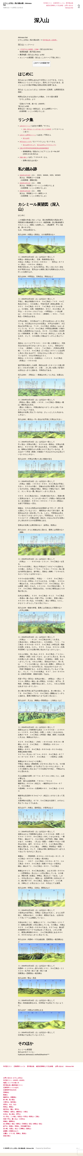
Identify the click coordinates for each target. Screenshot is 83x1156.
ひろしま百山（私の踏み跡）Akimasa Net (15, 4)
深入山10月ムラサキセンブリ (50, 145)
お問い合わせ (69, 5)
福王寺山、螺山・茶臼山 (11, 1112)
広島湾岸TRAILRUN (9, 1093)
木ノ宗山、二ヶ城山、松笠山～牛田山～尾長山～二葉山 (21, 1119)
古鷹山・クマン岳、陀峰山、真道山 (14, 1136)
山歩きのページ (26, 126)
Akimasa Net (69, 8)
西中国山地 (69, 3)
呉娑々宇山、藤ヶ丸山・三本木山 (14, 1122)
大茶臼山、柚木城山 (9, 1105)
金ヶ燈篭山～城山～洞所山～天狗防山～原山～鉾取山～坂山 (22, 1127)
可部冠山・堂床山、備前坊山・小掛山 (15, 1115)
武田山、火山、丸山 (9, 1107)
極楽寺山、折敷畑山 (9, 1100)
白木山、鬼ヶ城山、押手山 (12, 1117)
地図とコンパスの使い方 (11, 1086)
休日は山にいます (27, 142)
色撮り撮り (24, 157)
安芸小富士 (6, 1139)
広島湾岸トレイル (59, 3)
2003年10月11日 (26, 183)
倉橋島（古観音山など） (11, 1134)
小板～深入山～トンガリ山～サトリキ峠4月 (40, 129)
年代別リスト (47, 3)
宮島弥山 (6, 1095)
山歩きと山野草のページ (29, 135)
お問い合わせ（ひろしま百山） (13, 1081)
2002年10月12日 (26, 191)
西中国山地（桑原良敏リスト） (13, 1088)
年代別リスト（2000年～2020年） (14, 1083)
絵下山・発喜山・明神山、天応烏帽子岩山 (17, 1129)
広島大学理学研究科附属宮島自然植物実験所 (37, 148)
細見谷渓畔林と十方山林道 (54, 5)
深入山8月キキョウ (30, 145)
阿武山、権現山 (8, 1110)
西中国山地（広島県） (51, 40)
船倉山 (5, 1098)
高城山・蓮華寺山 (9, 1124)
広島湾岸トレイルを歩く (11, 1091)
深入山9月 (27, 138)
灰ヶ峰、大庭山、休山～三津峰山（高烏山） (17, 1132)
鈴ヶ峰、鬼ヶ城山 (9, 1103)
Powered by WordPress (46, 1151)
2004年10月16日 (26, 175)
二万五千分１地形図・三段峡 (31, 49)
